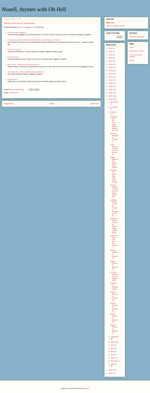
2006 (111, 93)
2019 (111, 55)
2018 (111, 58)
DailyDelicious (14, 93)
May (112, 351)
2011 (111, 77)
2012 (111, 74)
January (113, 364)
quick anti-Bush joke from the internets (114, 241)
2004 (111, 99)
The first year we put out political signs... (114, 276)
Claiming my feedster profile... (114, 286)
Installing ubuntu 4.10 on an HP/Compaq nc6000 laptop (113, 225)
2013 (111, 71)
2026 (111, 48)
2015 (111, 64)
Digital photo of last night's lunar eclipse (114, 162)
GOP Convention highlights (17, 32)
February (114, 361)
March (113, 358)
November (114, 107)
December (114, 102)
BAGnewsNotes (13, 57)
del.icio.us (22, 27)
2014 (111, 67)
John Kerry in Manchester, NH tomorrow (114, 149)
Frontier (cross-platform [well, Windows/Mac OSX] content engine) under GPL (33, 40)
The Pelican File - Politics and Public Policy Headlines (25, 72)
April (112, 355)
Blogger (86, 388)
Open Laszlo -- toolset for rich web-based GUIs (23, 64)
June (113, 348)
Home (51, 104)
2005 (111, 96)
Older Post (94, 104)
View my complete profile (115, 26)
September (115, 337)
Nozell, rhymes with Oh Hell (34, 9)
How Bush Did (12, 79)
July (112, 345)
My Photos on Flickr (136, 51)
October (113, 112)
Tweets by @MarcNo (136, 37)
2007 (111, 90)
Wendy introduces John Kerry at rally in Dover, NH (114, 191)
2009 (111, 83)
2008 (111, 86)
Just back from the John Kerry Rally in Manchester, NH (114, 123)
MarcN (31, 27)
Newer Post (8, 104)
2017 (111, 61)
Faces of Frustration (14, 49)
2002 (111, 373)
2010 (111, 80)
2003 (111, 370)
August (113, 342)
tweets (131, 60)
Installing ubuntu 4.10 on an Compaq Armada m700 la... (114, 207)
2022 (111, 52)
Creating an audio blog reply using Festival (114, 176)
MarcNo (111, 23)
